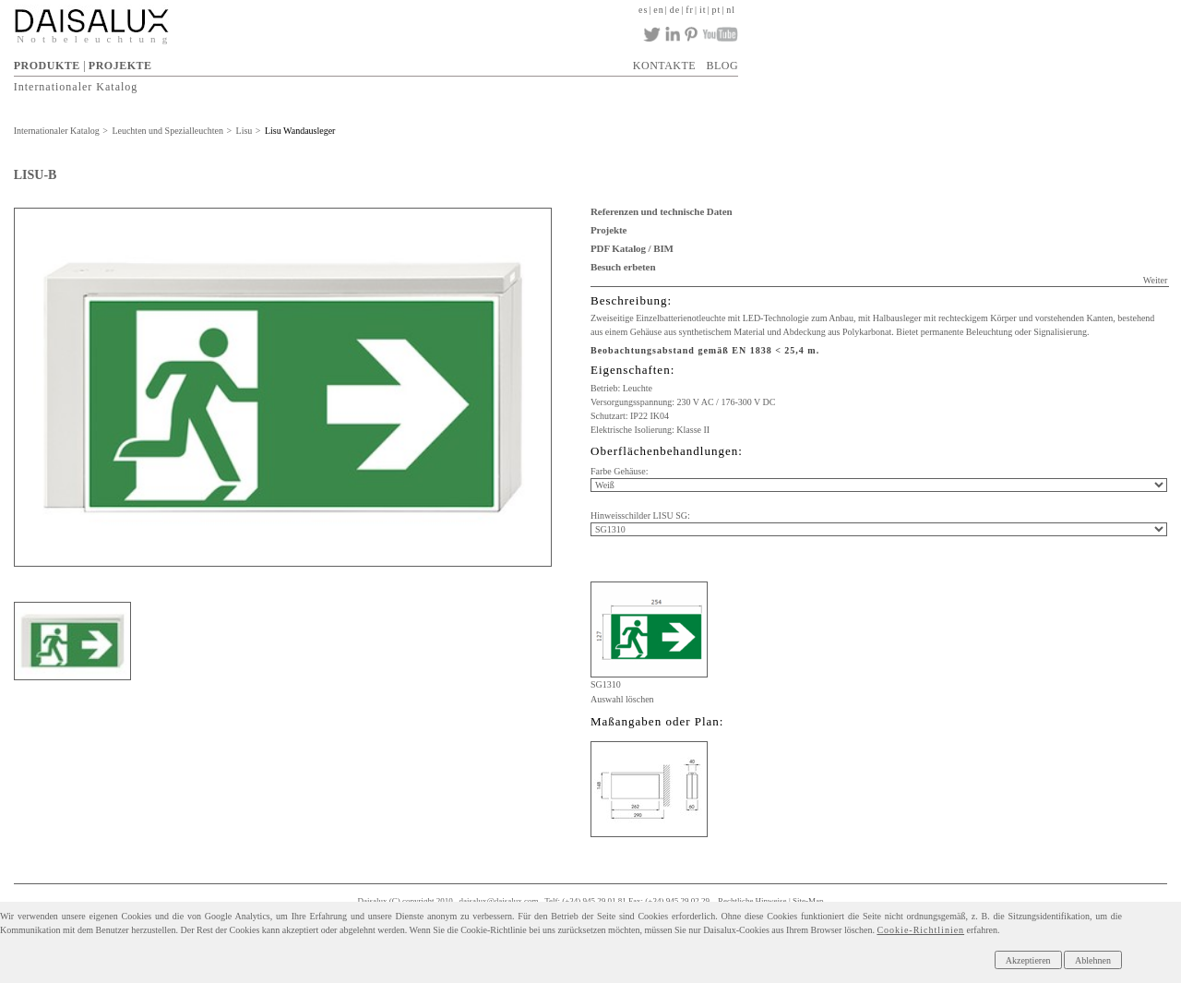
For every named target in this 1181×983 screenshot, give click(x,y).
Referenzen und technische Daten (661, 211)
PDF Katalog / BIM (632, 248)
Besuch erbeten (622, 266)
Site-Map (808, 900)
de (675, 10)
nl (730, 10)
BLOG (722, 65)
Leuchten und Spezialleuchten (167, 131)
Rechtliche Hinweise (752, 900)
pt (717, 10)
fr (690, 10)
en (658, 10)
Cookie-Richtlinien (920, 930)
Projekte (608, 229)
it (703, 10)
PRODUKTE (47, 65)
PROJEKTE (120, 65)
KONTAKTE (664, 65)
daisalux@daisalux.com (499, 900)
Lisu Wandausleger (300, 131)
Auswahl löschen (622, 699)
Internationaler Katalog (76, 86)
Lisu (244, 131)
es (643, 10)
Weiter (1155, 280)
